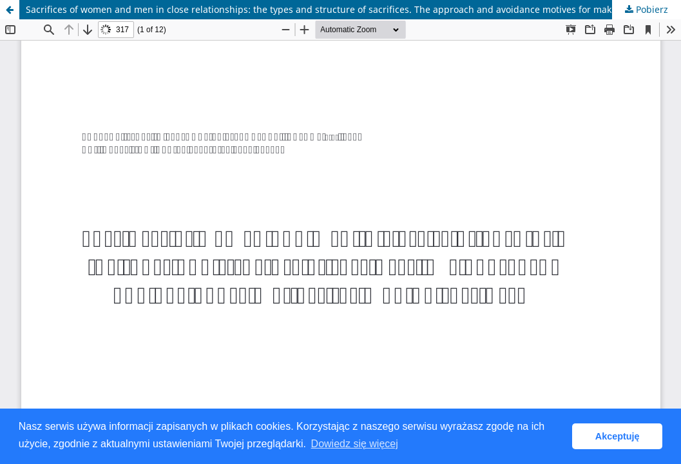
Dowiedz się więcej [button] (354, 443)
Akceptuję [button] (617, 436)
